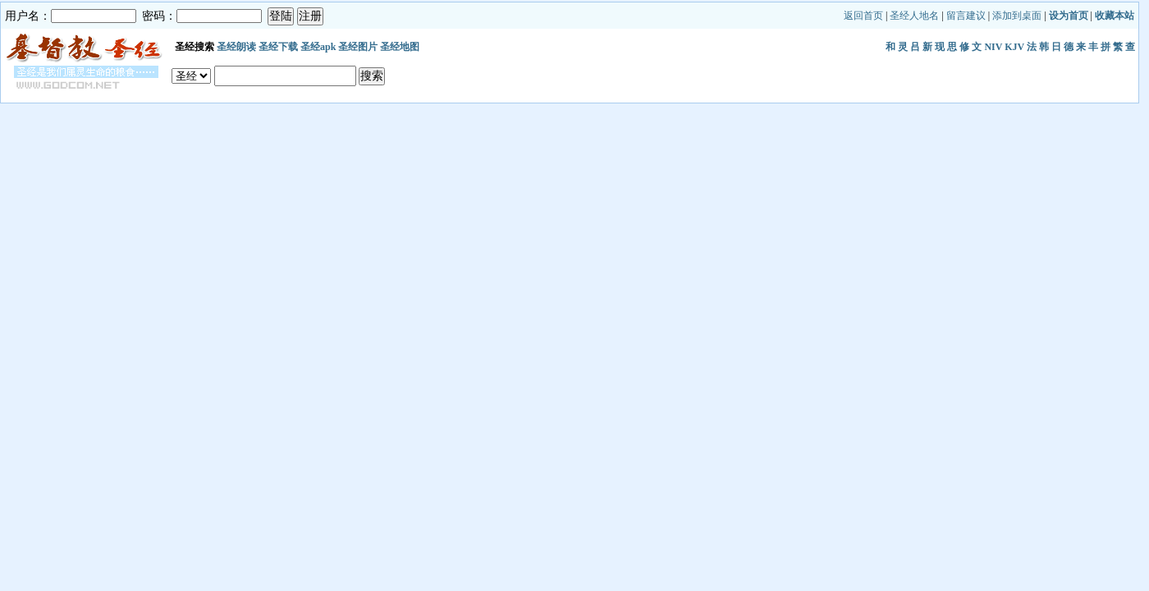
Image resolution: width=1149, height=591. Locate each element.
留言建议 (966, 15)
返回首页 (863, 15)
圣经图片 (358, 47)
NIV (993, 47)
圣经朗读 (236, 47)
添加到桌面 (1016, 15)
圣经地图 (399, 47)
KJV (1014, 47)
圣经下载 (278, 47)
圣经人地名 (914, 15)
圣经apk (318, 47)
